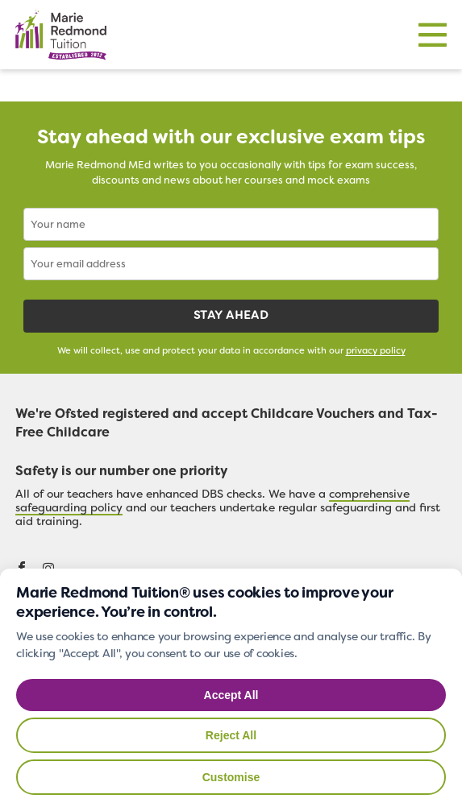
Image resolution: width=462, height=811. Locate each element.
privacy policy (376, 351)
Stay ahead (231, 316)
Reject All (231, 735)
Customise (231, 777)
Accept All (231, 695)
